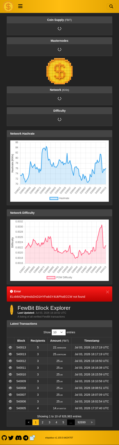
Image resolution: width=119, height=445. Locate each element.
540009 (21, 381)
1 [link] (36, 422)
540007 (21, 394)
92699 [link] (82, 422)
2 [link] (42, 422)
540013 (21, 347)
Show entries (59, 332)
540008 (21, 388)
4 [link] (56, 422)
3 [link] (49, 422)
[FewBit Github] (4, 437)
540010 (21, 374)
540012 (21, 361)
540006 (21, 401)
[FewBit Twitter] (11, 437)
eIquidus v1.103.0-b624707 (59, 437)
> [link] (91, 422)
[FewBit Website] (32, 437)
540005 (21, 408)
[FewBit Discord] (18, 437)
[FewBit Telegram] (26, 437)
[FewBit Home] (8, 6)
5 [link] (63, 422)
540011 (21, 367)
